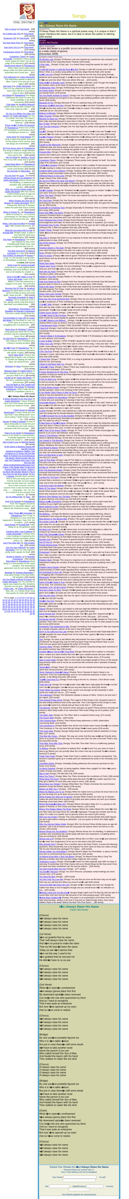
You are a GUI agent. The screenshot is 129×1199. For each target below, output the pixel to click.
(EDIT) (44, 23)
